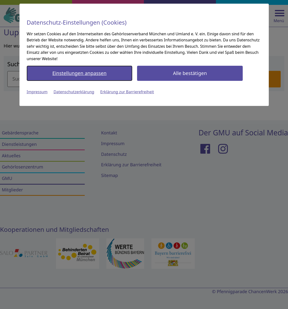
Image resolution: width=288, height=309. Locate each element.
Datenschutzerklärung (74, 91)
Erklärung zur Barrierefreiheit (127, 91)
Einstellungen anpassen (79, 73)
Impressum (37, 91)
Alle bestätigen (190, 73)
